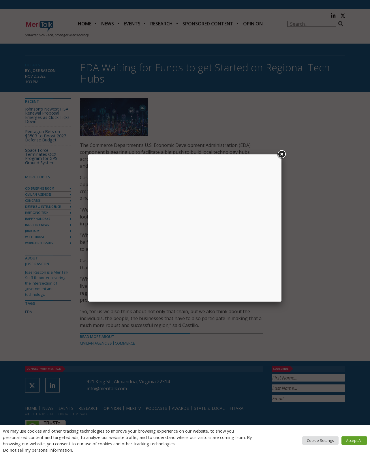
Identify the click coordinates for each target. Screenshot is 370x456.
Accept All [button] (354, 440)
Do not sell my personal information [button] (37, 450)
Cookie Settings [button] (320, 440)
